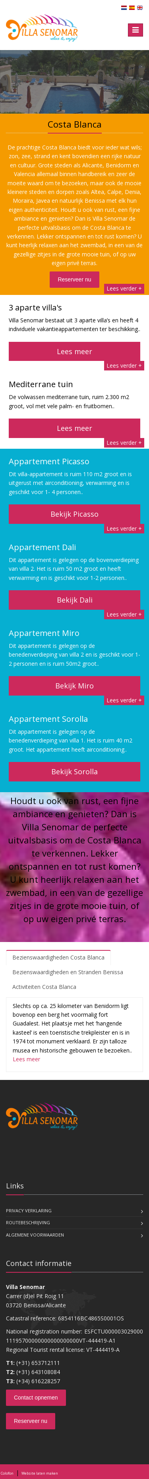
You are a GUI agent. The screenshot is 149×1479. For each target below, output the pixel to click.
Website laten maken (39, 1473)
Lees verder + (124, 288)
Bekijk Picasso (74, 514)
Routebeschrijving (28, 1222)
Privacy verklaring (29, 1210)
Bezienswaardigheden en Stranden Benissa (67, 972)
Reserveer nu (74, 279)
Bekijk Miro (74, 685)
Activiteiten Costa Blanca (44, 987)
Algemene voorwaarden (35, 1235)
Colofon (7, 1473)
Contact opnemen (36, 1397)
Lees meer (74, 351)
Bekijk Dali (75, 600)
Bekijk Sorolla (74, 771)
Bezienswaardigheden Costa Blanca (58, 957)
